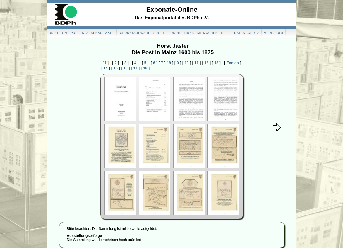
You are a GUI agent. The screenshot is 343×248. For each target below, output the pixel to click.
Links (189, 33)
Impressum (273, 33)
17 (135, 68)
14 (106, 68)
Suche (159, 33)
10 (187, 63)
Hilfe (226, 33)
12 (206, 63)
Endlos (233, 63)
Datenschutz (246, 33)
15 (116, 68)
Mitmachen (207, 33)
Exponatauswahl (134, 33)
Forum (174, 33)
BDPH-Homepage (64, 33)
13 (216, 63)
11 (197, 63)
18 (145, 68)
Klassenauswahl (98, 33)
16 (126, 68)
